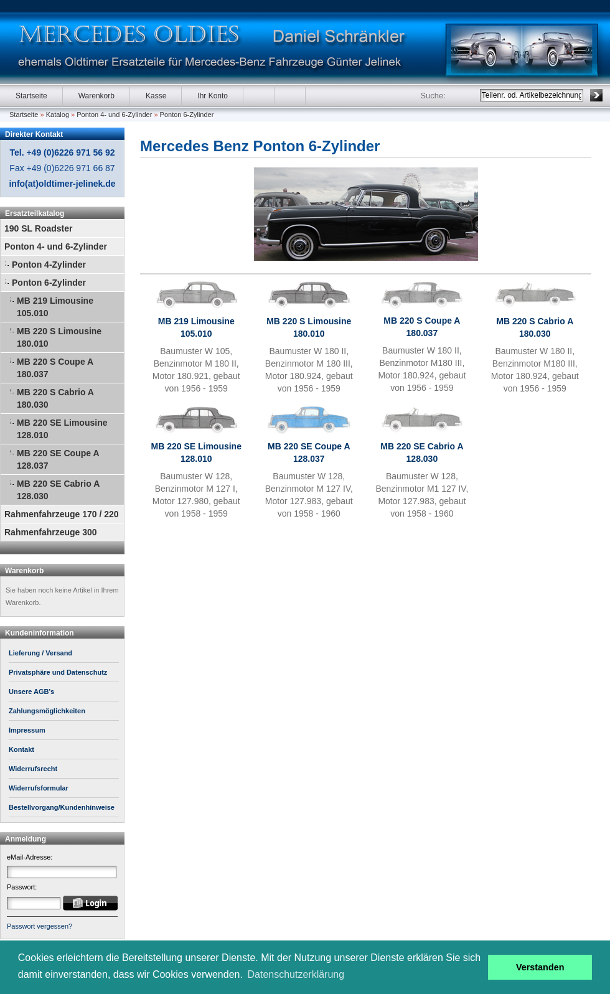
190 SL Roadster (38, 228)
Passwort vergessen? (39, 926)
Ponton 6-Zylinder (187, 114)
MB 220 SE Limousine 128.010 (62, 429)
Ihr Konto (212, 95)
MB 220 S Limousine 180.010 (59, 337)
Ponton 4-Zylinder (49, 265)
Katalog (57, 114)
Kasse (156, 95)
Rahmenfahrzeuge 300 (50, 532)
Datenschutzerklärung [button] (296, 974)
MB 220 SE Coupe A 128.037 (58, 459)
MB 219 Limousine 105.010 (55, 307)
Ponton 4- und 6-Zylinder (114, 114)
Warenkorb (96, 95)
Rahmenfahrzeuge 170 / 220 (61, 514)
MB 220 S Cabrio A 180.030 (55, 398)
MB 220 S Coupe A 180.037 (55, 368)
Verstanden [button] (540, 967)
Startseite (31, 95)
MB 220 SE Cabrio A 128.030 (58, 490)
